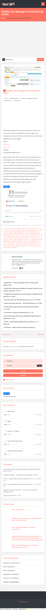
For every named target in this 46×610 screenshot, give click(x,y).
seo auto (22, 235)
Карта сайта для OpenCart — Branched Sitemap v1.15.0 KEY (22, 303)
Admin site (6, 147)
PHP (9, 567)
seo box (28, 235)
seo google (21, 238)
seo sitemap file (34, 242)
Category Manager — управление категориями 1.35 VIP (20, 475)
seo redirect (18, 242)
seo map (39, 239)
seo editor (25, 236)
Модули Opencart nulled (9, 247)
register (16, 346)
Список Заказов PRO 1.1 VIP (12, 495)
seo (14, 235)
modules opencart (32, 230)
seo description (17, 236)
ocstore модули (8, 232)
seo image (37, 238)
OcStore (40, 230)
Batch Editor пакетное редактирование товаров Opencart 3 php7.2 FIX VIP (22, 470)
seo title (30, 244)
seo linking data (18, 239)
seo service (26, 242)
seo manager (33, 239)
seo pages (25, 241)
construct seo (35, 228)
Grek (5, 98)
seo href (31, 238)
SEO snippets (11, 244)
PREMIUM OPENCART (19, 233)
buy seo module (27, 228)
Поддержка (24, 601)
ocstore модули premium (32, 232)
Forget (39, 365)
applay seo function (16, 228)
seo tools (35, 244)
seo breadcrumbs (35, 235)
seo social (18, 244)
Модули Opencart (33, 98)
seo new (19, 241)
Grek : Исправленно (18, 509)
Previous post (6, 334)
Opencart (24, 98)
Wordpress (11, 574)
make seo (24, 230)
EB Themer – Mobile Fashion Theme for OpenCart (19, 327)
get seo (13, 230)
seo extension (32, 236)
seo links (26, 239)
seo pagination (32, 241)
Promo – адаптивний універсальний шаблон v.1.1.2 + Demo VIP (22, 485)
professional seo (7, 235)
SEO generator (13, 238)
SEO (9, 570)
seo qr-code (11, 242)
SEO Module (13, 241)
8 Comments (7, 100)
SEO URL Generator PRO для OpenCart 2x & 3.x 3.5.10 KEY (21, 300)
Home (3, 18)
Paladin (11, 233)
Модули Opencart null (35, 246)
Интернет (11, 578)
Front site (6, 144)
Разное (12, 582)
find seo (8, 230)
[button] (8, 222)
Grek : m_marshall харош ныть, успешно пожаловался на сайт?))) (25, 546)
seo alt (17, 235)
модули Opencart (10, 246)
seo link (11, 239)
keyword (18, 230)
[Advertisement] (23, 41)
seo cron (10, 236)
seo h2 (26, 238)
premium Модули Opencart (33, 233)
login (10, 346)
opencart (5, 233)
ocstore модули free (19, 232)
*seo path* (7, 228)
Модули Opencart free (22, 246)
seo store (24, 244)
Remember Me (8, 379)
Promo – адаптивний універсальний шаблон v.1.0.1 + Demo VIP (22, 479)
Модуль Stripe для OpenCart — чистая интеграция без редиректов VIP (20, 491)
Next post (41, 334)
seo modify (6, 241)
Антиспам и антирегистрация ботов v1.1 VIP (18, 312)
